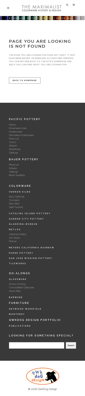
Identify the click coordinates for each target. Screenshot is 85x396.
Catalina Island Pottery (29, 213)
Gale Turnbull (16, 207)
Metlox (15, 229)
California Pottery (18, 234)
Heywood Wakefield (25, 309)
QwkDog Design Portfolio (35, 320)
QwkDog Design (47, 389)
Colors (12, 142)
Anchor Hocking (17, 284)
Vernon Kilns (20, 192)
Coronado (14, 200)
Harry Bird (14, 203)
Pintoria (12, 241)
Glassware (18, 279)
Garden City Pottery (26, 219)
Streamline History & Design (31, 18)
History (12, 124)
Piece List (14, 138)
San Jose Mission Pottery (30, 258)
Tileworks (17, 263)
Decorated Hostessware (21, 135)
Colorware (20, 185)
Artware (13, 145)
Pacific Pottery (24, 119)
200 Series (14, 238)
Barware (16, 297)
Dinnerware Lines (18, 128)
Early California (16, 196)
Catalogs (13, 152)
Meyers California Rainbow (31, 248)
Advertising (14, 149)
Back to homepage (25, 80)
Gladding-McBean (23, 224)
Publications (20, 326)
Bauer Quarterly (17, 175)
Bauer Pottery (24, 159)
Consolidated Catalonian (21, 287)
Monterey (17, 314)
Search (13, 340)
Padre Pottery (21, 253)
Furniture (19, 303)
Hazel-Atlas (15, 291)
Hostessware (15, 131)
